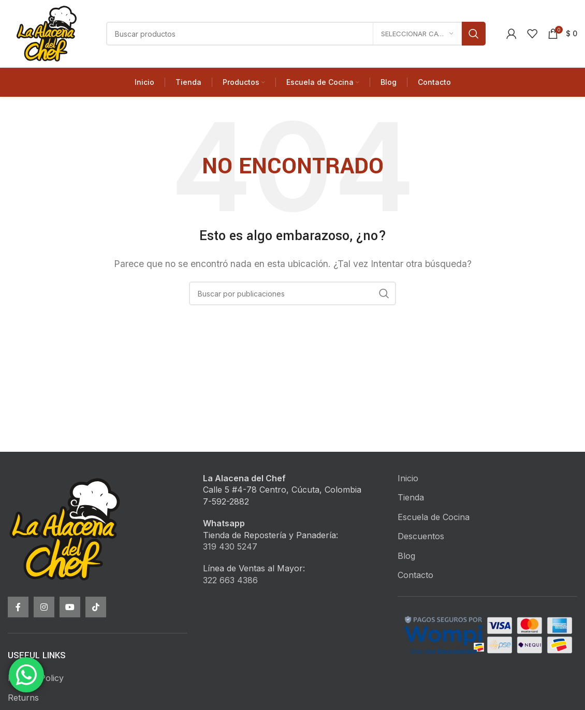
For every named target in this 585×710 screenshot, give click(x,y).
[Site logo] (46, 32)
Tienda (411, 497)
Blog (406, 556)
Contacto (415, 575)
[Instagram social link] (44, 607)
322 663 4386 (230, 580)
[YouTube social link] (70, 607)
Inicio (408, 478)
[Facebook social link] (18, 607)
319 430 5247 (230, 546)
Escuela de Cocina (434, 517)
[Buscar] (296, 34)
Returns (23, 697)
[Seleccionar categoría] (417, 34)
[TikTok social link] (95, 607)
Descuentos (421, 536)
